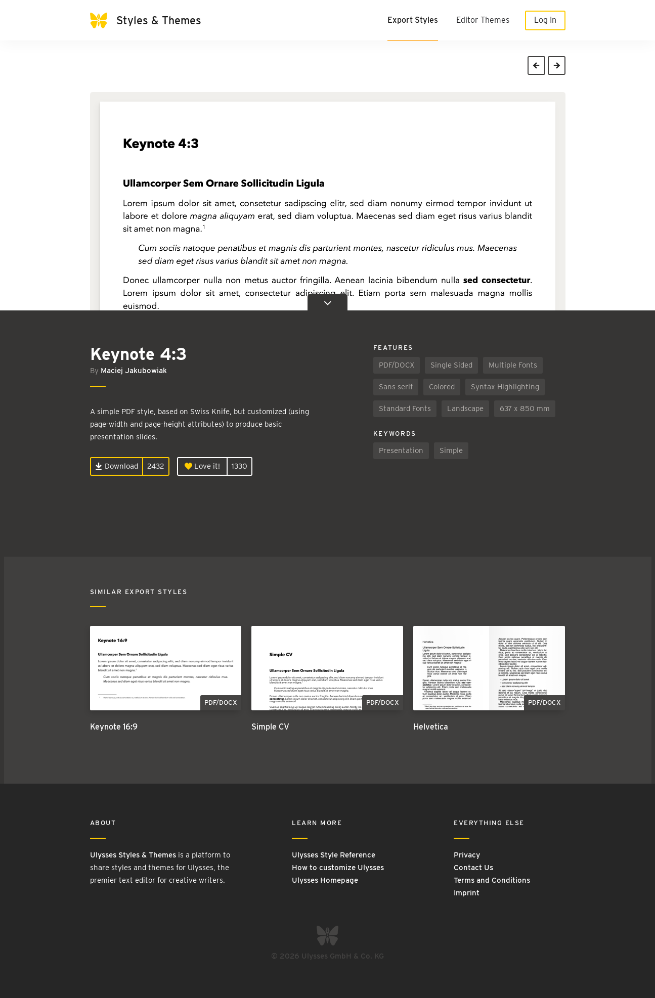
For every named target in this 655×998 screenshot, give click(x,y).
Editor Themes (482, 20)
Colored (442, 386)
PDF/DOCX (396, 365)
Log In (545, 20)
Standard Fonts (405, 408)
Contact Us (473, 867)
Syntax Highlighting (505, 386)
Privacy (467, 854)
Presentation (401, 450)
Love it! (202, 466)
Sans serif (396, 386)
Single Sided (451, 365)
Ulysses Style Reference (333, 854)
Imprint (466, 892)
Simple (451, 450)
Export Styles (412, 20)
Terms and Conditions (492, 880)
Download (116, 466)
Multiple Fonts (513, 365)
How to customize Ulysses (338, 867)
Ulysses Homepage (325, 880)
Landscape (465, 408)
